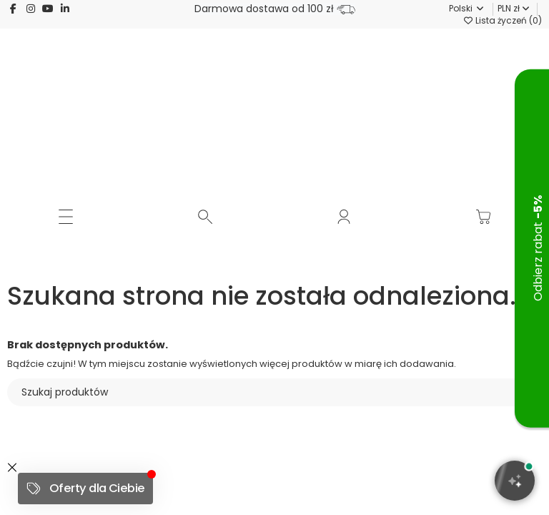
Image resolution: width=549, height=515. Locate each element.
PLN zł (514, 8)
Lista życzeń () (502, 20)
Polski (460, 8)
